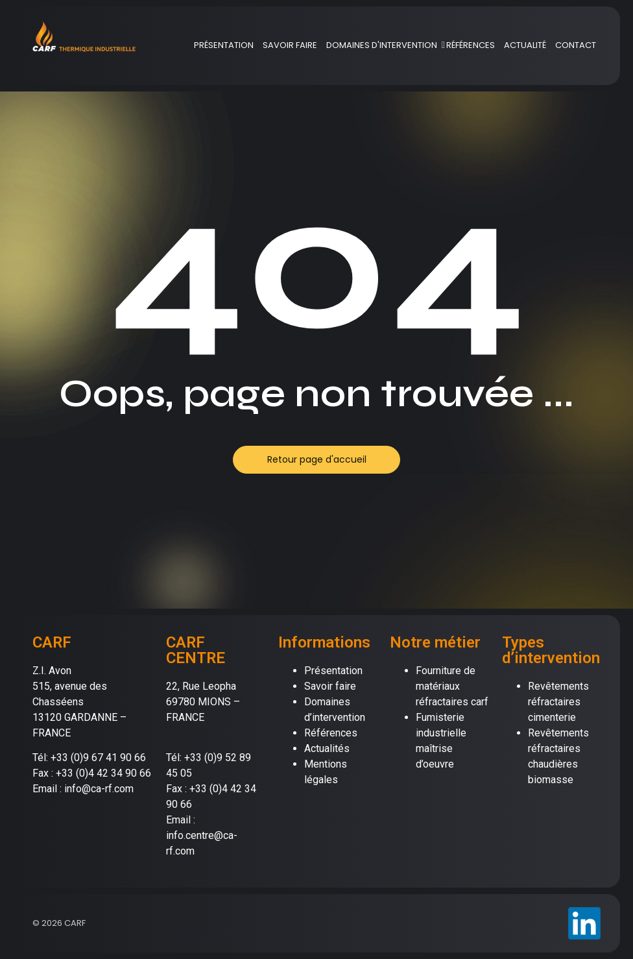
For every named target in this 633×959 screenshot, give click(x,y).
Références (330, 733)
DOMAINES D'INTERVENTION (384, 45)
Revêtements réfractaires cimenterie (558, 701)
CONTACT (575, 45)
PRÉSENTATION (224, 45)
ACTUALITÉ (525, 45)
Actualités (327, 748)
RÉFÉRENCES (470, 45)
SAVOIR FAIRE (290, 45)
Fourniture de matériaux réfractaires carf (452, 686)
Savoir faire (330, 686)
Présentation (333, 670)
